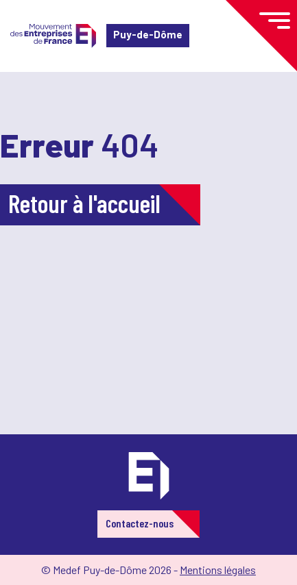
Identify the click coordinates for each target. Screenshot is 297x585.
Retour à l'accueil (84, 203)
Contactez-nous (140, 523)
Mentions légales (218, 569)
